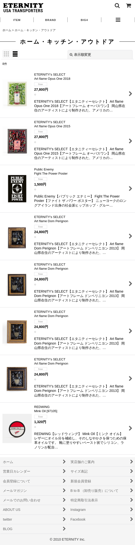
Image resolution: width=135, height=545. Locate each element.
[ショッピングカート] (128, 5)
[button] (117, 5)
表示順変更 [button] (80, 55)
